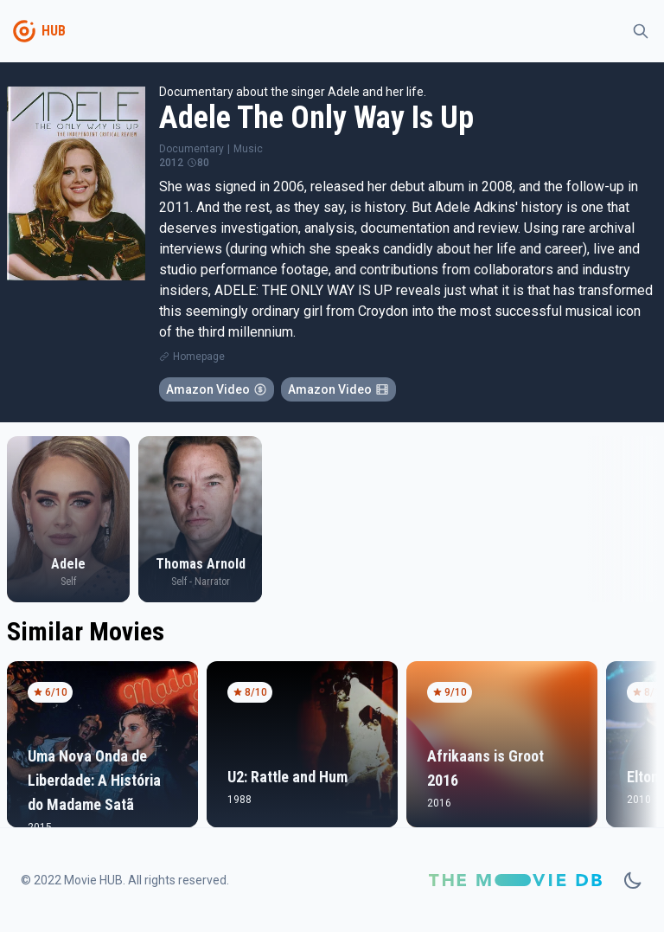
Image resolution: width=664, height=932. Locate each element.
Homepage (199, 356)
